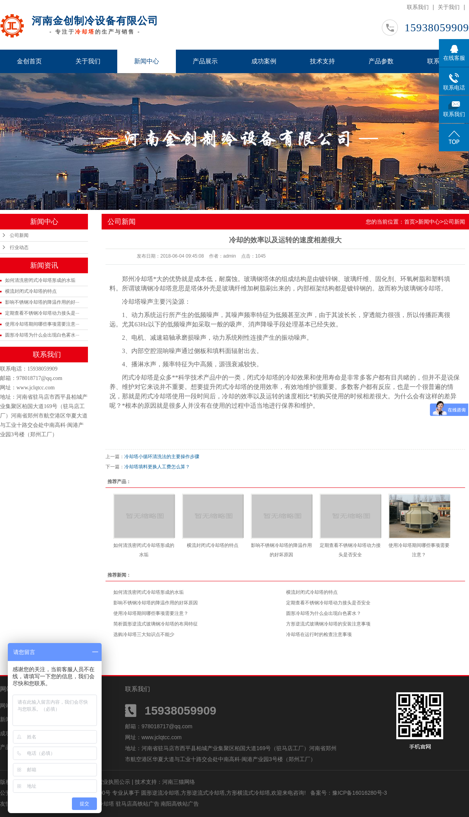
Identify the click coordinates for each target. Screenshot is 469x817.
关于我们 (449, 7)
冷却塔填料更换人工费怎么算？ (157, 466)
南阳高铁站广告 (180, 804)
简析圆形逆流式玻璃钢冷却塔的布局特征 (155, 624)
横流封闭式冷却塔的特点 (31, 291)
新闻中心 (146, 61)
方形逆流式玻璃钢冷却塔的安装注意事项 (328, 624)
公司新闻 (19, 235)
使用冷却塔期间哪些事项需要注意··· (42, 324)
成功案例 (263, 61)
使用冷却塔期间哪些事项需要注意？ (150, 613)
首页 (409, 222)
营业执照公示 (113, 782)
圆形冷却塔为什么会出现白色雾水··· (42, 335)
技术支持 (322, 61)
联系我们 (418, 7)
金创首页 (29, 61)
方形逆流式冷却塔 (203, 793)
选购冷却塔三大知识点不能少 (143, 634)
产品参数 (381, 61)
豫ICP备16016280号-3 (359, 793)
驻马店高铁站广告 (138, 804)
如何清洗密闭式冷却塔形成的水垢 (40, 280)
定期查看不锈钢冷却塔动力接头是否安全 (328, 603)
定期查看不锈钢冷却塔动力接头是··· (42, 313)
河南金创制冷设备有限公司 (95, 21)
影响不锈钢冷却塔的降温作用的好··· (42, 302)
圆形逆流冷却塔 (160, 793)
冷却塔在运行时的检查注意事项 (319, 634)
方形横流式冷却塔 (248, 793)
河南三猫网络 (178, 782)
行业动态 (19, 247)
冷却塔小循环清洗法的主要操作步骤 (161, 456)
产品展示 (205, 61)
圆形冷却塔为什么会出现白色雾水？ (323, 613)
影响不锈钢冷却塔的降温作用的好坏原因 (155, 603)
